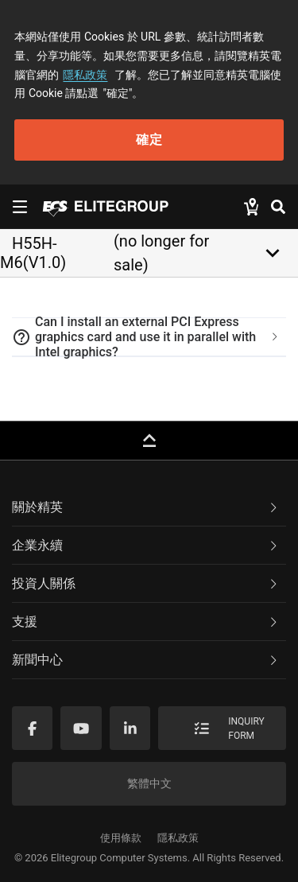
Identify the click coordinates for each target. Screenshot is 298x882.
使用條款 (120, 838)
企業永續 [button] (146, 545)
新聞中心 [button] (146, 659)
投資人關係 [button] (146, 583)
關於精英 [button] (146, 507)
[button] (149, 337)
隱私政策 (85, 74)
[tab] (149, 337)
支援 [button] (146, 621)
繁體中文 (149, 783)
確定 (149, 139)
